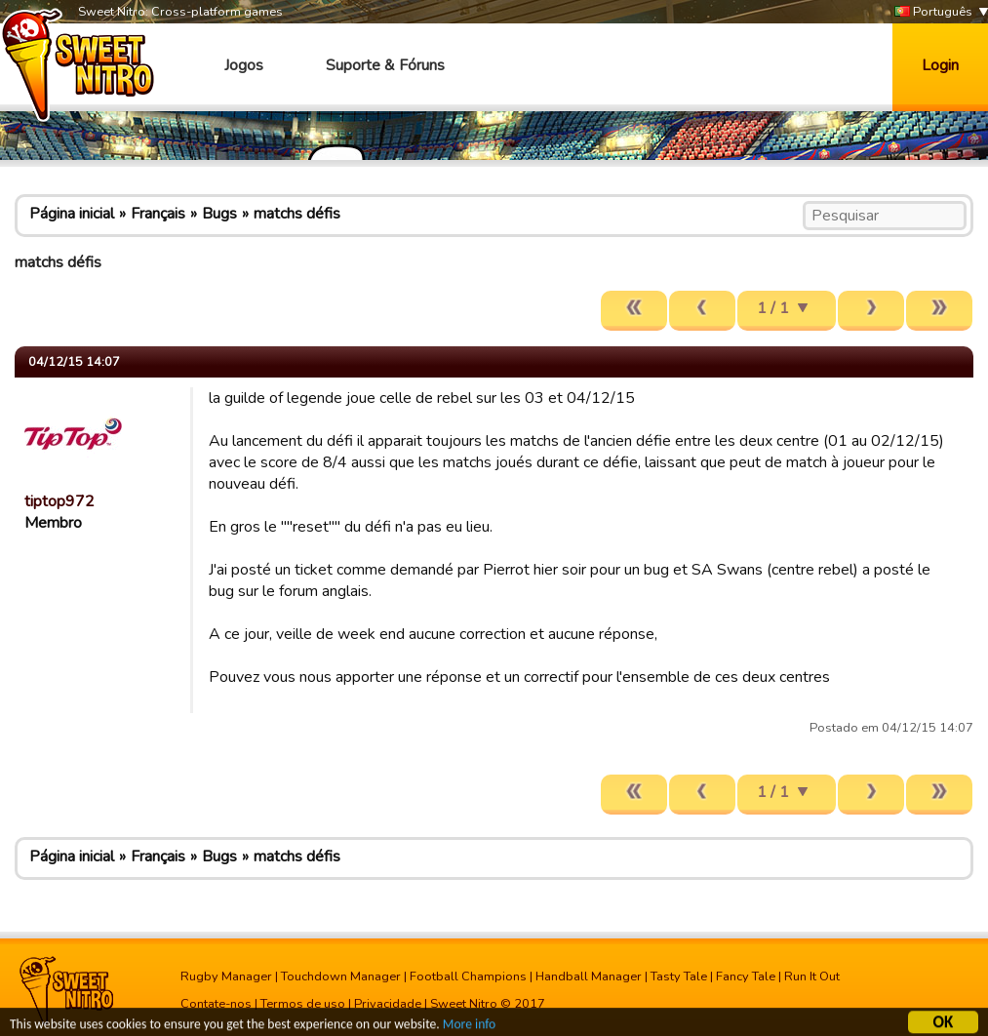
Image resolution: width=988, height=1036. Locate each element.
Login (940, 65)
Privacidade (387, 1004)
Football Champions (468, 976)
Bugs (219, 213)
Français (158, 213)
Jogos (243, 65)
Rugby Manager (226, 976)
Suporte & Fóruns (385, 65)
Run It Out (812, 976)
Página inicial (71, 213)
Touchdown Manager (341, 976)
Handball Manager (588, 976)
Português (933, 12)
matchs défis (297, 213)
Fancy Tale (745, 976)
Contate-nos (216, 1004)
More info (469, 1024)
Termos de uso (302, 1004)
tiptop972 (59, 501)
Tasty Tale (679, 976)
